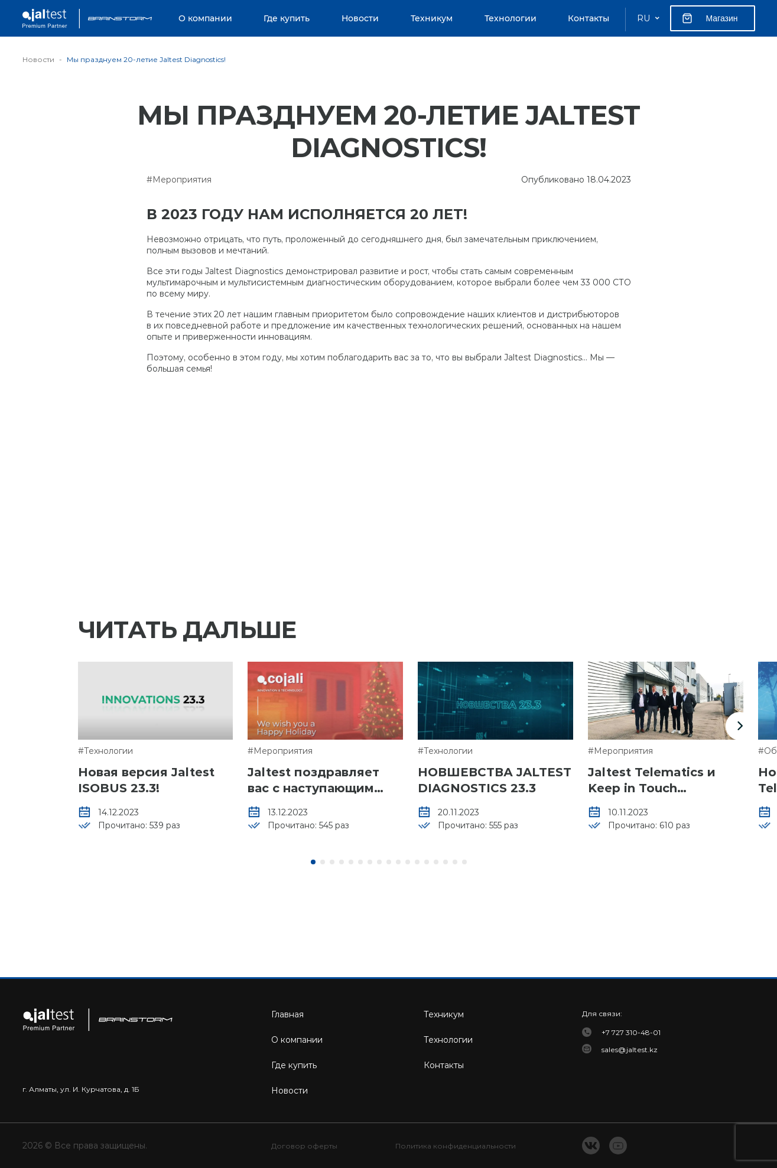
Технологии (511, 18)
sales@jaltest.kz (630, 1049)
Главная (287, 1014)
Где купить (287, 18)
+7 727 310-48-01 (631, 1032)
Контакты (588, 18)
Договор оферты (304, 1145)
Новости (360, 18)
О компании (205, 18)
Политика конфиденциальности (455, 1145)
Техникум (432, 18)
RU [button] (643, 18)
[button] (740, 726)
